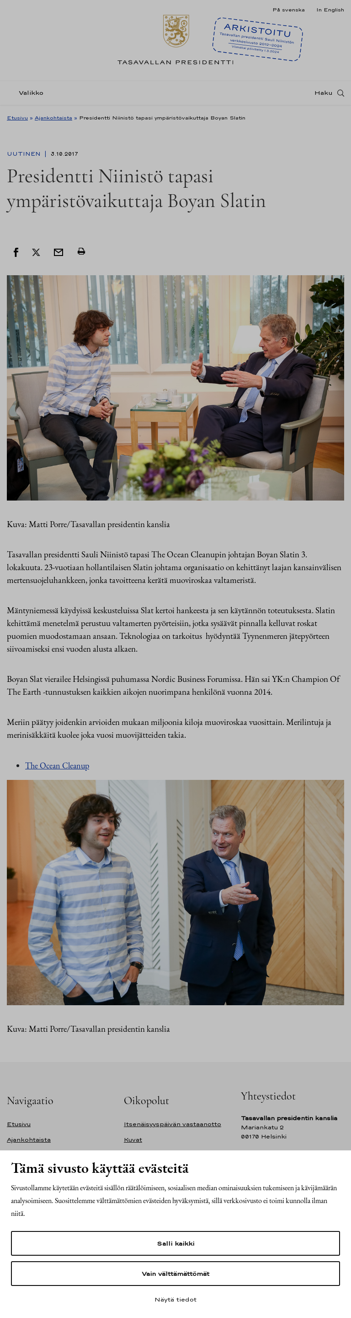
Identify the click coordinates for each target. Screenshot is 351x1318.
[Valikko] (28, 93)
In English (330, 9)
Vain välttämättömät (175, 1273)
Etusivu (17, 117)
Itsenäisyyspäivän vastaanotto (172, 1124)
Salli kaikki (175, 1243)
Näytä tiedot (175, 1299)
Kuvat (133, 1140)
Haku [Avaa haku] (323, 93)
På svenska (288, 9)
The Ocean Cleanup (57, 765)
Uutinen (25, 154)
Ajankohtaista (53, 117)
